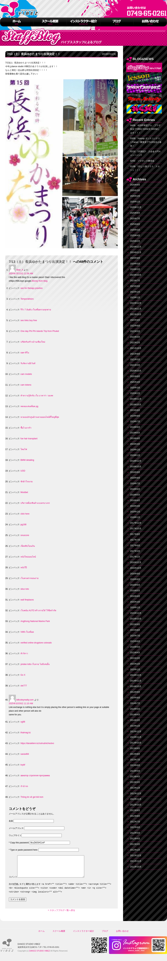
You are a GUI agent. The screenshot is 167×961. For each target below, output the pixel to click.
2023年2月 (135, 292)
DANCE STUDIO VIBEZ (39, 955)
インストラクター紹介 (83, 935)
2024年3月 (135, 269)
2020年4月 (135, 382)
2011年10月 (135, 867)
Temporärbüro (27, 299)
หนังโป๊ (24, 567)
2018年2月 (135, 511)
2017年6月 (135, 545)
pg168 (23, 524)
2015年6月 (135, 641)
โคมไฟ (24, 449)
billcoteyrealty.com (25, 700)
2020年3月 (135, 387)
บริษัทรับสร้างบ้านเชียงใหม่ (33, 342)
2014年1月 (135, 726)
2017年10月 (135, 528)
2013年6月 (135, 765)
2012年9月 (135, 810)
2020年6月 (135, 376)
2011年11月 (135, 861)
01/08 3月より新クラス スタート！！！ (145, 168)
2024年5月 (135, 263)
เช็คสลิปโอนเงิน (28, 546)
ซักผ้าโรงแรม (27, 481)
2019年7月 (135, 421)
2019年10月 (135, 404)
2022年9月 (135, 320)
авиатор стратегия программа (35, 775)
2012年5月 (135, 833)
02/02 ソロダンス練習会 (142, 161)
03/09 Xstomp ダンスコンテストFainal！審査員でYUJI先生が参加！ (146, 142)
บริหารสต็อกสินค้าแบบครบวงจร (35, 503)
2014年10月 (135, 686)
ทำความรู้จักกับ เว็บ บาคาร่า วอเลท (37, 395)
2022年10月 (135, 314)
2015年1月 (135, 669)
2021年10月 (135, 348)
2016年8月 (135, 579)
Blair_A (19, 270)
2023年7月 (135, 280)
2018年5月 (135, 495)
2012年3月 (135, 844)
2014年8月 (135, 697)
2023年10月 (135, 275)
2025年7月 (135, 218)
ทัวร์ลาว (24, 653)
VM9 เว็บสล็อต (27, 632)
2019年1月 (135, 455)
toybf (23, 765)
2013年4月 (135, 776)
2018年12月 (135, 461)
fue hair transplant (29, 438)
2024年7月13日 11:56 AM (21, 273)
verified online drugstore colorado (36, 642)
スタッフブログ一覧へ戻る (62, 914)
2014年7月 (135, 703)
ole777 (24, 685)
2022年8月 (135, 325)
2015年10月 (135, 619)
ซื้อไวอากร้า (26, 428)
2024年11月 (135, 252)
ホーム (41, 935)
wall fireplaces (27, 600)
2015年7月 (135, 635)
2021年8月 (135, 354)
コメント (13, 881)
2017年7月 (135, 540)
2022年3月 (135, 337)
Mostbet (24, 492)
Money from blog (39, 281)
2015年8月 (135, 630)
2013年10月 (135, 743)
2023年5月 (135, 286)
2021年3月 (135, 365)
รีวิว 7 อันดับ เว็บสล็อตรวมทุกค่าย (36, 309)
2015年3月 (135, 658)
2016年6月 (135, 585)
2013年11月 (135, 737)
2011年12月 (135, 855)
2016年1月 (135, 607)
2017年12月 (135, 523)
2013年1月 (135, 788)
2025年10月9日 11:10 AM (21, 703)
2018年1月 (135, 517)
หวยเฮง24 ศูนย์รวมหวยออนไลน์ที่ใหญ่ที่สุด (40, 417)
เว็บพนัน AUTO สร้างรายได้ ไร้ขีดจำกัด (38, 610)
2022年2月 (135, 342)
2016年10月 (135, 568)
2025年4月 (135, 235)
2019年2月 (135, 449)
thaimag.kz (26, 732)
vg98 (23, 722)
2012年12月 (135, 793)
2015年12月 (135, 613)
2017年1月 (135, 557)
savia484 (25, 754)
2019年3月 (135, 444)
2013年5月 (135, 771)
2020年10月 (135, 371)
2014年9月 (135, 692)
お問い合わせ (122, 935)
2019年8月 (135, 416)
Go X (23, 675)
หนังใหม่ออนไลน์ (28, 557)
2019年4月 (135, 438)
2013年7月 (135, 759)
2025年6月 (135, 224)
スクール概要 (59, 935)
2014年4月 (135, 714)
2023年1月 (135, 297)
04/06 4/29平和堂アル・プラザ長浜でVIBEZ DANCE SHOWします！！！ (145, 129)
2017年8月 (135, 534)
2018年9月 (135, 472)
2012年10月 (135, 805)
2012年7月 (135, 821)
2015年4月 (135, 652)
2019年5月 (135, 433)
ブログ (105, 935)
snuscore (25, 535)
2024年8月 (135, 258)
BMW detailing (27, 460)
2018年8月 (135, 478)
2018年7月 (135, 483)
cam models (26, 374)
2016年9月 (135, 573)
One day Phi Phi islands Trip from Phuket (40, 331)
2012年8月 (135, 816)
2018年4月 (135, 500)
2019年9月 (135, 410)
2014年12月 (135, 675)
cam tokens (26, 385)
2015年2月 (135, 664)
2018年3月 (135, 506)
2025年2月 (135, 241)
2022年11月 (135, 309)
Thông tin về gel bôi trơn (32, 797)
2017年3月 (135, 551)
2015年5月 (135, 647)
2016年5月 (135, 590)
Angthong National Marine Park (35, 621)
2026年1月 (135, 201)
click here (25, 514)
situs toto (25, 589)
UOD (23, 471)
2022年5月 (135, 331)
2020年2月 (135, 393)
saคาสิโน (25, 352)
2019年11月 (135, 399)
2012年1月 (135, 850)
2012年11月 (135, 799)
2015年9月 (135, 624)
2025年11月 (135, 207)
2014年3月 (135, 720)
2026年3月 (135, 190)
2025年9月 (135, 213)
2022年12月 (135, 303)
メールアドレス (16, 828)
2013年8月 (135, 754)
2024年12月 (135, 247)
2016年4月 (135, 596)
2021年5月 (135, 359)
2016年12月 (135, 562)
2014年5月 (135, 709)
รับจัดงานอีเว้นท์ (28, 363)
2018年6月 (135, 489)
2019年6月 (135, 427)
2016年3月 (135, 602)
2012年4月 (135, 838)
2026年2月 (135, 196)
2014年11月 (135, 681)
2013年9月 (135, 748)
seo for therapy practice (32, 288)
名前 (11, 821)
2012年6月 (135, 827)
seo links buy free (29, 320)
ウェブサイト (15, 835)
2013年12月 (135, 731)
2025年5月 (135, 230)
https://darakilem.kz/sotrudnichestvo (37, 743)
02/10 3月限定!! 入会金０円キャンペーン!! (145, 153)
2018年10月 (135, 466)
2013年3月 (135, 782)
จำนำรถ (24, 786)
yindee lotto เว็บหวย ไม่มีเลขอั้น (35, 664)
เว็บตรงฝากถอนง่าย (29, 578)
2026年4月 (135, 185)
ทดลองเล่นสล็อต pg (29, 406)
